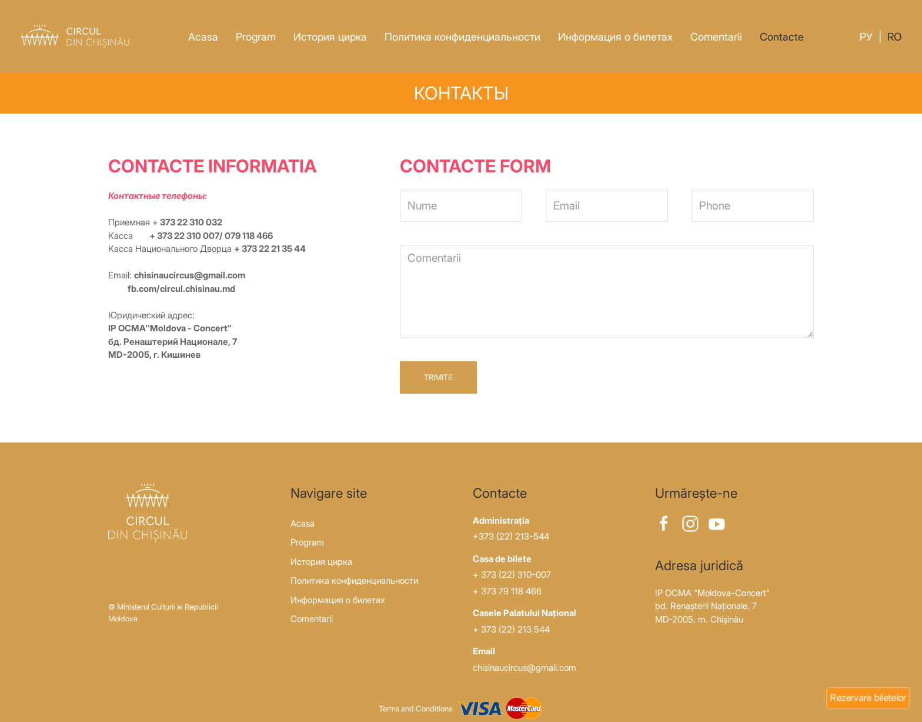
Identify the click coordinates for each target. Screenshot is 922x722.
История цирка (330, 37)
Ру (866, 37)
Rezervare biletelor (868, 697)
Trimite (438, 377)
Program (256, 37)
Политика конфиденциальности (462, 37)
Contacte (782, 37)
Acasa (203, 37)
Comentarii (716, 37)
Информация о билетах (615, 37)
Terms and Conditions (415, 708)
